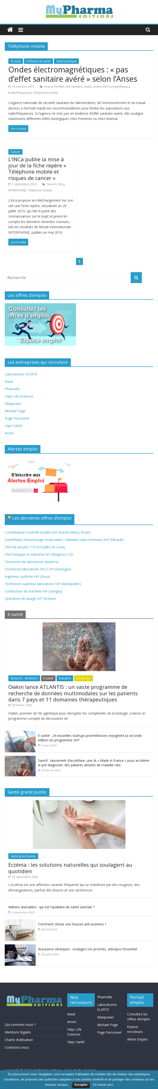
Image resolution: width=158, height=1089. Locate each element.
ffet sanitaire (74, 87)
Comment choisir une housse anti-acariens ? (72, 924)
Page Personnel (17, 418)
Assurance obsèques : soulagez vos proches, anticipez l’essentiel (87, 949)
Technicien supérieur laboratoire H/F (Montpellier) (43, 584)
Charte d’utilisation (19, 1039)
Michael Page (15, 411)
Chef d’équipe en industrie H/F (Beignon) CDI (39, 554)
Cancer (15, 152)
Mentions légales (18, 1032)
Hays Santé (13, 425)
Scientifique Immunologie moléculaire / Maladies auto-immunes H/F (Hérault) (64, 539)
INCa (61, 184)
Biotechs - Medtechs (24, 678)
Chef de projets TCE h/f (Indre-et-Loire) (35, 547)
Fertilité (59, 87)
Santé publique (66, 61)
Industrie (65, 678)
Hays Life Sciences (19, 396)
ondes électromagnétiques (111, 87)
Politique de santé (38, 61)
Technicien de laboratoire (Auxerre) (32, 561)
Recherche (84, 678)
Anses (48, 87)
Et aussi (16, 61)
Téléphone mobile (45, 93)
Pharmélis (12, 389)
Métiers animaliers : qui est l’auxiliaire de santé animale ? (51, 907)
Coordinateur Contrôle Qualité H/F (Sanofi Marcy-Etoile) (48, 532)
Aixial (9, 381)
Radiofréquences (19, 93)
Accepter (81, 1084)
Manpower (13, 403)
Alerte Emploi (137, 1039)
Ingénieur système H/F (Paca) (27, 576)
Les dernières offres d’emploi (42, 518)
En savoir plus (103, 1084)
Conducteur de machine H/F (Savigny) (33, 591)
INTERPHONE (17, 190)
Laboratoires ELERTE (21, 374)
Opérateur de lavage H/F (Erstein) (30, 598)
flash (88, 87)
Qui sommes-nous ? (20, 1024)
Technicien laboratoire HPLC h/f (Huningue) (38, 569)
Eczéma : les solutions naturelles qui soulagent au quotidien (70, 867)
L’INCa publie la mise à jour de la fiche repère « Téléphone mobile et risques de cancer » (37, 168)
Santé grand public (23, 856)
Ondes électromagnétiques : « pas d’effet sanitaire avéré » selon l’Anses (72, 74)
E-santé (48, 678)
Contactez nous (17, 1047)
